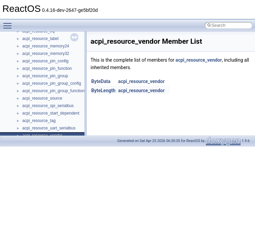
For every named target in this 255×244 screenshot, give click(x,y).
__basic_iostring (37, 117)
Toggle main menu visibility (9, 22)
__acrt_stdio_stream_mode (46, 72)
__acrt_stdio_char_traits (44, 50)
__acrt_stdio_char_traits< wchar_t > (54, 65)
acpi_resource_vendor (198, 60)
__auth (28, 109)
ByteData (100, 81)
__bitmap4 (31, 132)
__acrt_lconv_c (36, 35)
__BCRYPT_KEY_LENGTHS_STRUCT (58, 124)
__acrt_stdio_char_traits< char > (51, 57)
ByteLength (103, 90)
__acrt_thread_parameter (45, 80)
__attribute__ (34, 102)
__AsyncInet (33, 95)
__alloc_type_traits (39, 87)
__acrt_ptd (32, 42)
